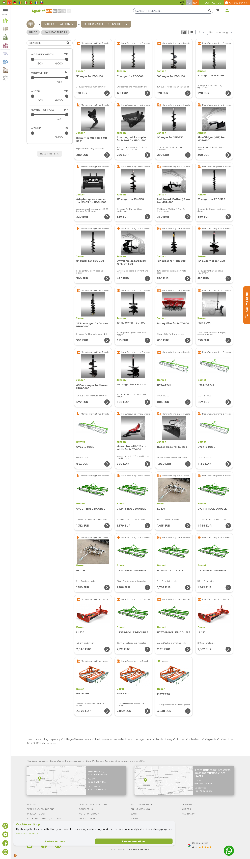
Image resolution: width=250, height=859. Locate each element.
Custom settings (55, 841)
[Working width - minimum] (40, 64)
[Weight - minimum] (40, 137)
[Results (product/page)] (201, 32)
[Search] (49, 43)
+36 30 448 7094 (97, 782)
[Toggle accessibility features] (182, 3)
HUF (189, 2)
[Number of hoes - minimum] (40, 119)
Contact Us (213, 3)
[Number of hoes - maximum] (49, 114)
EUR (196, 2)
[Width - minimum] (40, 101)
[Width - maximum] (59, 101)
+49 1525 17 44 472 (204, 783)
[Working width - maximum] (59, 64)
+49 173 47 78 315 (203, 791)
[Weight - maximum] (59, 137)
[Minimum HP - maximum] (49, 77)
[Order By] (220, 32)
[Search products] (173, 11)
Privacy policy (21, 833)
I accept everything (133, 841)
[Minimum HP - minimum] (40, 82)
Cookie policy (33, 833)
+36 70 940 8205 (97, 789)
